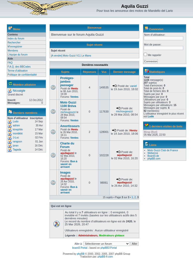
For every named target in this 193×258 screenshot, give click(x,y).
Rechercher (14, 42)
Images (65, 172)
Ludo (15, 121)
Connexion (156, 29)
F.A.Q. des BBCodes (19, 66)
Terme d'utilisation (18, 70)
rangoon (17, 141)
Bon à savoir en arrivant (68, 164)
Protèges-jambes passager (67, 81)
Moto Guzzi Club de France (163, 150)
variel (133, 85)
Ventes (74, 96)
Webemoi (153, 153)
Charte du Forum (67, 145)
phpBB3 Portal (109, 247)
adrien (16, 125)
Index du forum (16, 38)
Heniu (74, 88)
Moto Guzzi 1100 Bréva (68, 104)
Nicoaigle (19, 90)
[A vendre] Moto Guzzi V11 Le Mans (71, 55)
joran (15, 145)
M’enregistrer (15, 46)
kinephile (18, 129)
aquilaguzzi (67, 153)
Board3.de (153, 155)
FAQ (10, 62)
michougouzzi (68, 112)
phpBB (80, 253)
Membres (13, 50)
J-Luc (16, 137)
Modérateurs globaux (111, 235)
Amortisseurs (69, 126)
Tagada (17, 149)
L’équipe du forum (18, 54)
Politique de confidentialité (22, 74)
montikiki (18, 133)
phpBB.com (154, 158)
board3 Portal (79, 247)
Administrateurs (88, 235)
